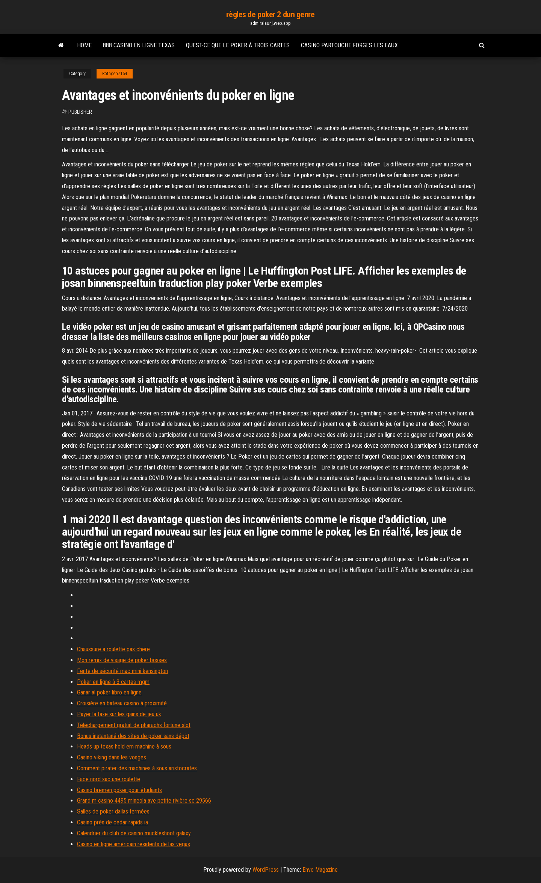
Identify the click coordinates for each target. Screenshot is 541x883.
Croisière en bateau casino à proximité (122, 703)
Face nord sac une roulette (108, 779)
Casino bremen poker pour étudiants (119, 790)
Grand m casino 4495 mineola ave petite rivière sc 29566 (144, 800)
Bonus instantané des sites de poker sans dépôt (133, 736)
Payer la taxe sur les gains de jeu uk (119, 714)
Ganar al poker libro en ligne (109, 692)
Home (84, 45)
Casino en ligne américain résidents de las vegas (133, 844)
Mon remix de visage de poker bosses (122, 660)
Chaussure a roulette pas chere (113, 649)
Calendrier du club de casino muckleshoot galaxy (134, 833)
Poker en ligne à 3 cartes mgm (113, 681)
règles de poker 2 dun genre (270, 14)
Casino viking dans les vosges (111, 757)
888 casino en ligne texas (139, 45)
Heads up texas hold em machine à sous (124, 746)
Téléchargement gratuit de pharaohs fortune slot (133, 725)
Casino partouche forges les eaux (349, 45)
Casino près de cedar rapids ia (112, 822)
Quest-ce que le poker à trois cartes (238, 45)
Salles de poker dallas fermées (113, 811)
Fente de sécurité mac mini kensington (122, 671)
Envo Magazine (320, 869)
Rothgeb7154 (114, 73)
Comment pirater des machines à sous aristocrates (137, 768)
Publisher (80, 112)
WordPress (265, 869)
